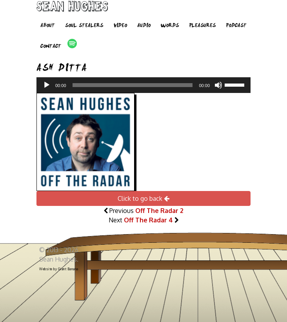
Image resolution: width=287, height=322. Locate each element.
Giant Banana (68, 269)
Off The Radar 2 (159, 211)
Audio (144, 25)
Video (120, 25)
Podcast (236, 25)
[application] (143, 85)
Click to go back (143, 198)
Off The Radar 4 (148, 220)
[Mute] (218, 85)
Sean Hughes (72, 8)
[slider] (133, 85)
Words (170, 25)
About (47, 25)
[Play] (47, 85)
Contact (50, 46)
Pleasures (202, 25)
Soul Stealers (84, 25)
